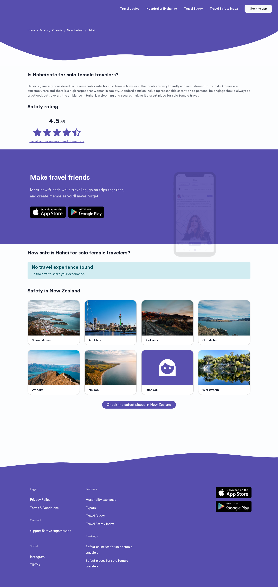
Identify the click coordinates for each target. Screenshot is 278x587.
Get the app (258, 8)
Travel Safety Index (100, 524)
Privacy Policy (40, 499)
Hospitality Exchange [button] (161, 8)
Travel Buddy (95, 516)
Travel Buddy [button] (193, 8)
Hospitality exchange (101, 499)
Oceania (57, 30)
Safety (43, 30)
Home (31, 30)
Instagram (37, 557)
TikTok (35, 565)
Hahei (91, 30)
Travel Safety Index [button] (224, 8)
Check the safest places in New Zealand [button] (139, 404)
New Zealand (75, 30)
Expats (91, 508)
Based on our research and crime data (57, 141)
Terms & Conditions (44, 508)
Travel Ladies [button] (129, 8)
